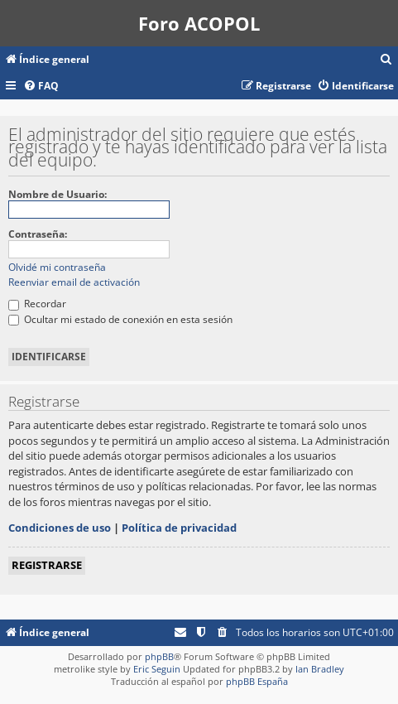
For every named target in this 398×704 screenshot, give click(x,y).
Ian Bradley (319, 669)
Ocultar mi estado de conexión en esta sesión (120, 319)
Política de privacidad (179, 527)
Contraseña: (37, 234)
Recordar (37, 304)
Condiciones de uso (59, 527)
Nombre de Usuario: (57, 194)
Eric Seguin (156, 669)
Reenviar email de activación (74, 282)
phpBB (159, 656)
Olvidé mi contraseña (57, 267)
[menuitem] (386, 60)
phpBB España (257, 681)
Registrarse (47, 564)
